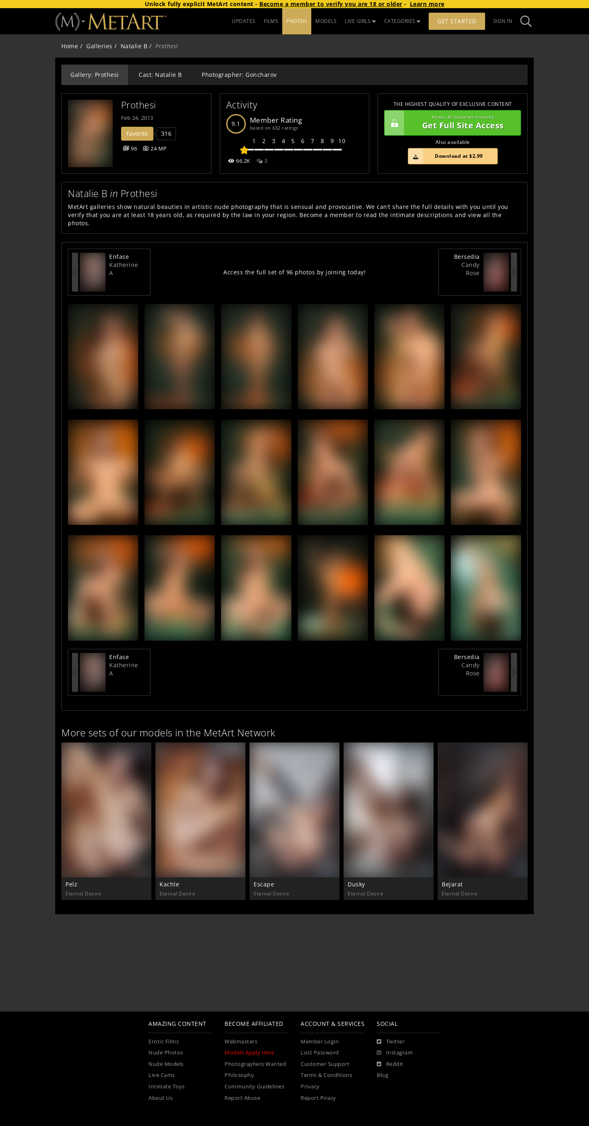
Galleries (99, 46)
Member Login (320, 1041)
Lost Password (320, 1052)
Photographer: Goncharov (239, 75)
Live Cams (161, 1075)
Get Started (457, 21)
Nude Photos (165, 1052)
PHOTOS (296, 21)
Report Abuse (242, 1098)
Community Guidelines (254, 1086)
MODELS (326, 21)
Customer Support (325, 1064)
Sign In (503, 21)
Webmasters (241, 1041)
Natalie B (134, 46)
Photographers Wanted (255, 1064)
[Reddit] (390, 1064)
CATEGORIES (402, 21)
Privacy (310, 1086)
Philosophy (239, 1075)
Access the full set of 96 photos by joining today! (294, 272)
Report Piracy (318, 1098)
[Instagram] (395, 1052)
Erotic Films (163, 1041)
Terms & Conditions (326, 1075)
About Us (160, 1098)
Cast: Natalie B (160, 75)
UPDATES (244, 21)
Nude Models (166, 1064)
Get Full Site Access (450, 123)
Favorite (137, 133)
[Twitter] (391, 1041)
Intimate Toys (166, 1086)
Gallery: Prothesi (94, 75)
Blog (382, 1075)
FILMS (271, 21)
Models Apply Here (249, 1052)
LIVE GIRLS (360, 21)
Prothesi (138, 105)
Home (69, 46)
